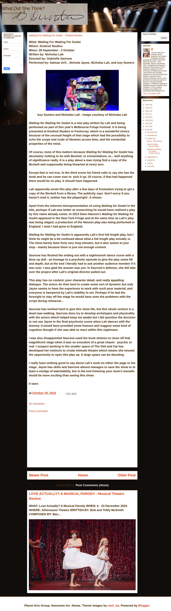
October (150, 138)
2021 (147, 114)
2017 (147, 126)
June (149, 166)
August (150, 160)
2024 (147, 105)
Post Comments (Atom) (92, 485)
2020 (147, 117)
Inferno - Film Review (154, 141)
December (151, 132)
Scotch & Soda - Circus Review (153, 145)
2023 (147, 108)
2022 (147, 111)
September (151, 157)
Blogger (143, 605)
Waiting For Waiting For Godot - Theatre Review (154, 151)
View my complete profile (152, 93)
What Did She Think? (23, 8)
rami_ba (113, 605)
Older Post (127, 475)
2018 (147, 123)
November (151, 135)
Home (83, 475)
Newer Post (38, 475)
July (149, 163)
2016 (147, 129)
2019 (147, 120)
